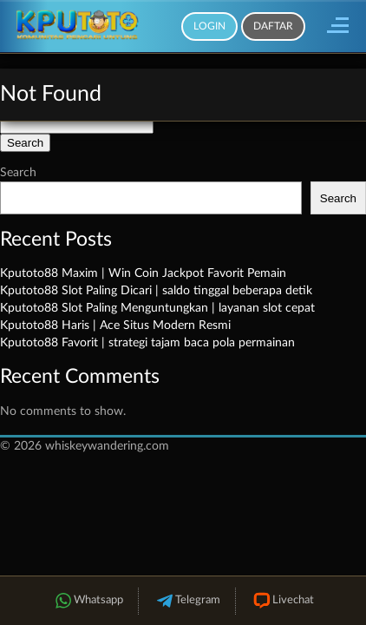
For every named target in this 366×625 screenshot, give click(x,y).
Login (209, 26)
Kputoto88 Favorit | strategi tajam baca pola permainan (147, 343)
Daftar (273, 26)
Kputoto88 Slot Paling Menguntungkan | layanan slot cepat (157, 308)
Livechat (282, 601)
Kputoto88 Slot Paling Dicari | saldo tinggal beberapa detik (156, 291)
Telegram (187, 601)
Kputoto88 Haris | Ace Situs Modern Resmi (115, 325)
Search (18, 173)
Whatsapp (87, 601)
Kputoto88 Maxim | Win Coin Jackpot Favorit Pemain (143, 273)
